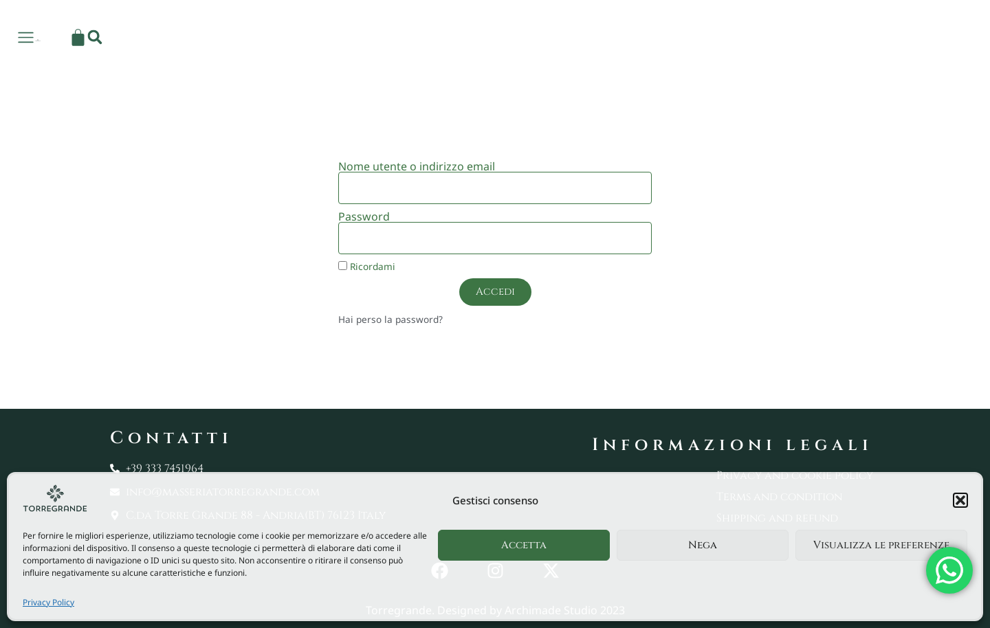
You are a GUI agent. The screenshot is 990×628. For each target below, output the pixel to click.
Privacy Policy (48, 602)
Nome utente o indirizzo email (416, 166)
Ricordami (366, 266)
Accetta (524, 545)
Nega (702, 545)
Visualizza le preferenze (881, 545)
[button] (960, 500)
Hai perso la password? (390, 319)
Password (364, 216)
